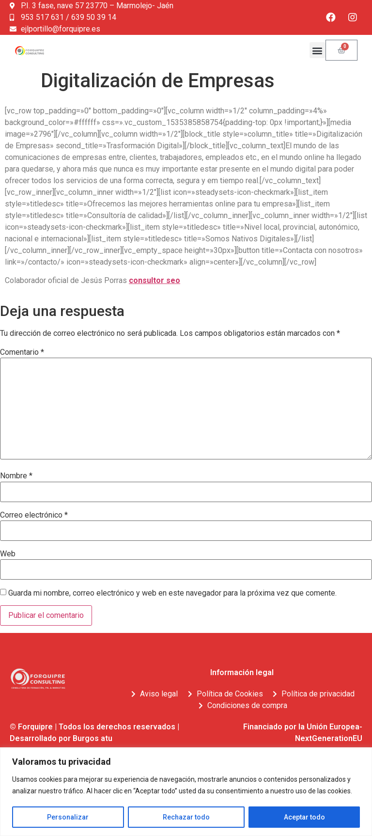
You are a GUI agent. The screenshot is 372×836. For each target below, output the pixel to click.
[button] (318, 50)
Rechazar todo (186, 817)
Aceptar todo (304, 817)
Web (8, 554)
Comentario (22, 352)
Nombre (16, 476)
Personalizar (68, 817)
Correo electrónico (34, 515)
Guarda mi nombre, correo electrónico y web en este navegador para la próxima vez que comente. (172, 593)
